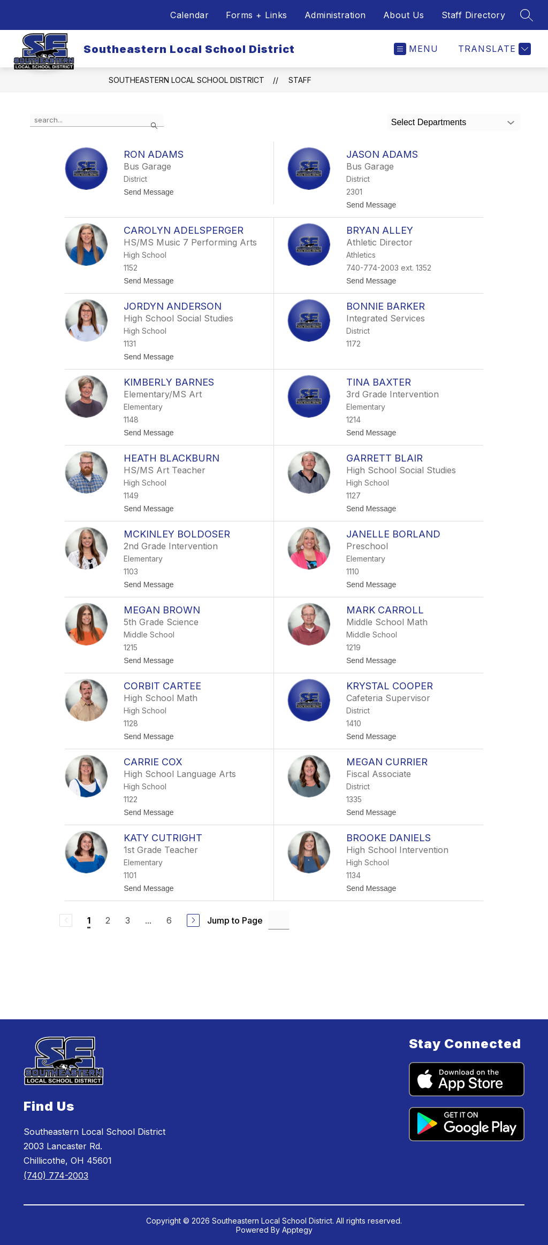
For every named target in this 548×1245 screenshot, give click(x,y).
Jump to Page (235, 920)
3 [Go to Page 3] (127, 920)
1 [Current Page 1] (88, 920)
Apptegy (297, 1229)
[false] (97, 120)
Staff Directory (474, 15)
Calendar (189, 15)
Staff (299, 79)
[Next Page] (193, 920)
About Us (403, 15)
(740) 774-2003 (56, 1175)
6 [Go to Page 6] (169, 920)
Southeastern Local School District (186, 79)
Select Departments (429, 122)
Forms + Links (256, 15)
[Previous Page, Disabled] (65, 920)
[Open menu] (416, 49)
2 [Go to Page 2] (107, 920)
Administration (335, 15)
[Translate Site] (493, 49)
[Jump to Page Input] (279, 920)
